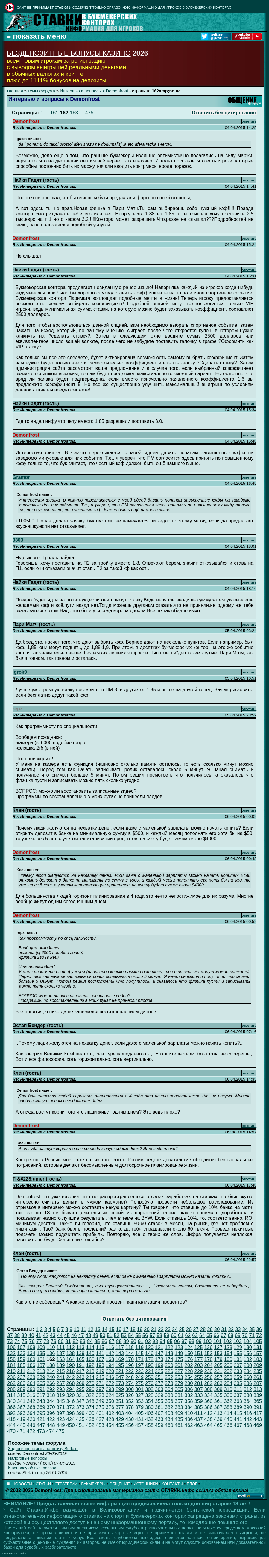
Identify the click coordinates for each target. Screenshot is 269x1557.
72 (259, 1335)
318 (51, 1395)
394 (31, 1413)
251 (159, 1377)
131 (257, 1347)
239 (41, 1377)
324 (110, 1395)
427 (100, 1419)
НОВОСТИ (22, 1484)
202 (189, 1365)
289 (21, 1389)
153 (218, 1353)
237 (21, 1377)
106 (11, 1347)
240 (51, 1377)
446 (31, 1425)
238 (31, 1377)
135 (41, 1353)
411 (198, 1413)
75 (25, 1341)
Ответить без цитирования (224, 112)
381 (159, 1407)
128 (228, 1347)
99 (199, 1341)
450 (70, 1425)
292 (51, 1389)
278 (169, 1383)
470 (11, 1431)
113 (80, 1347)
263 (21, 1383)
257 (218, 1377)
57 (152, 1335)
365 (257, 1401)
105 (257, 1341)
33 (238, 1329)
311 (238, 1389)
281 (198, 1383)
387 (218, 1407)
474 (50, 1431)
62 (188, 1335)
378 (129, 1407)
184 (11, 1365)
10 (77, 1329)
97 (184, 1341)
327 (139, 1395)
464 (208, 1425)
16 (118, 1329)
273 (119, 1383)
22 (161, 1329)
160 (31, 1359)
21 (154, 1329)
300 (129, 1389)
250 (149, 1377)
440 (228, 1419)
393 (21, 1413)
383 (179, 1407)
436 (189, 1419)
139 (80, 1353)
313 (257, 1389)
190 (70, 1365)
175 (179, 1359)
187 (41, 1365)
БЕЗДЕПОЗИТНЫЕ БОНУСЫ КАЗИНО (69, 53)
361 (218, 1401)
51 (110, 1335)
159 (21, 1359)
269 (80, 1383)
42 (45, 1335)
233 (238, 1371)
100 (207, 1341)
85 (97, 1341)
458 (149, 1425)
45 (67, 1335)
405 (139, 1413)
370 (51, 1407)
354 (149, 1401)
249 (139, 1377)
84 (90, 1341)
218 (90, 1371)
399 (80, 1413)
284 (228, 1383)
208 (248, 1365)
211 (21, 1371)
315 (21, 1395)
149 (179, 1353)
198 (149, 1365)
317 (41, 1395)
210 (11, 1371)
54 (131, 1335)
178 (208, 1359)
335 (218, 1395)
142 (110, 1353)
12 (90, 1329)
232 (228, 1371)
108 (31, 1347)
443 (257, 1419)
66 (216, 1335)
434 (169, 1419)
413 (218, 1413)
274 (129, 1383)
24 (175, 1329)
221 (119, 1371)
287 (257, 1383)
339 (257, 1395)
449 (61, 1425)
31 (224, 1329)
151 (198, 1353)
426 (90, 1419)
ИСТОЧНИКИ (145, 1484)
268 (70, 1383)
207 (238, 1365)
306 (189, 1389)
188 (51, 1365)
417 (257, 1413)
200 (169, 1365)
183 (257, 1359)
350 (110, 1401)
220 (110, 1371)
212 (31, 1371)
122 (169, 1347)
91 (141, 1341)
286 (248, 1383)
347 (80, 1401)
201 (179, 1365)
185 (21, 1365)
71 (252, 1335)
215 (61, 1371)
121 (159, 1347)
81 (68, 1341)
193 (100, 1365)
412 (208, 1413)
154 (228, 1353)
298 (110, 1389)
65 (209, 1335)
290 (31, 1389)
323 (100, 1395)
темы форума (41, 91)
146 (149, 1353)
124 (189, 1347)
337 (238, 1395)
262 (11, 1383)
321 (80, 1395)
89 (126, 1341)
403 (119, 1413)
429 (119, 1419)
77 (39, 1341)
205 (218, 1365)
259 (238, 1377)
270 (90, 1383)
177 (198, 1359)
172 (149, 1359)
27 (196, 1329)
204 (208, 1365)
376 (110, 1407)
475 (89, 113)
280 (189, 1383)
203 (198, 1365)
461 (179, 1425)
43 (53, 1335)
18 (133, 1329)
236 (11, 1377)
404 (129, 1413)
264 (31, 1383)
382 (169, 1407)
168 (110, 1359)
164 (70, 1359)
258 (228, 1377)
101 (217, 1341)
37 (10, 1335)
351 (119, 1401)
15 (112, 1329)
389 (238, 1407)
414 (228, 1413)
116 (110, 1347)
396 (51, 1413)
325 (119, 1395)
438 (208, 1419)
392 (11, 1413)
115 (100, 1347)
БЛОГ (192, 1484)
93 (155, 1341)
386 (208, 1407)
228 (189, 1371)
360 (208, 1401)
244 (90, 1377)
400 (90, 1413)
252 (169, 1377)
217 (80, 1371)
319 (61, 1395)
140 (90, 1353)
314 (11, 1395)
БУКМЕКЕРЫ (93, 1484)
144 (129, 1353)
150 (189, 1353)
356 (169, 1401)
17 (126, 1329)
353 (139, 1401)
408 (169, 1413)
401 (100, 1413)
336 (228, 1395)
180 (228, 1359)
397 (61, 1413)
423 (61, 1419)
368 (31, 1407)
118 (129, 1347)
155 (238, 1353)
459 (159, 1425)
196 (129, 1365)
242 (70, 1377)
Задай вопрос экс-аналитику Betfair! (43, 1448)
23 (168, 1329)
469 (257, 1425)
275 (139, 1383)
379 (139, 1407)
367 (21, 1407)
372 (70, 1407)
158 (11, 1359)
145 (139, 1353)
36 (259, 1329)
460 (169, 1425)
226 (169, 1371)
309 (218, 1389)
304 (169, 1389)
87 (112, 1341)
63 (195, 1335)
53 (124, 1335)
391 (257, 1407)
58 (159, 1335)
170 (129, 1359)
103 (237, 1341)
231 (218, 1371)
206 (228, 1365)
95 (170, 1341)
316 (31, 1395)
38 (17, 1335)
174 (169, 1359)
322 (90, 1395)
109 (41, 1347)
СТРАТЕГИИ (65, 1484)
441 (238, 1419)
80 (61, 1341)
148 (169, 1353)
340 (11, 1401)
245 (100, 1377)
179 (218, 1359)
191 (80, 1365)
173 (159, 1359)
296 (90, 1389)
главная (15, 91)
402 (110, 1413)
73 (10, 1341)
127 (218, 1347)
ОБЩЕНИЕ (119, 1484)
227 (179, 1371)
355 (159, 1401)
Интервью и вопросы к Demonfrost (94, 91)
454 (110, 1425)
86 (104, 1341)
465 (218, 1425)
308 (208, 1389)
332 (189, 1395)
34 (245, 1329)
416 (248, 1413)
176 (189, 1359)
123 (179, 1347)
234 (248, 1371)
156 (248, 1353)
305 (179, 1389)
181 (238, 1359)
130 (248, 1347)
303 (159, 1389)
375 (100, 1407)
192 (90, 1365)
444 (11, 1425)
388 (228, 1407)
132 (11, 1353)
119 (139, 1347)
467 (238, 1425)
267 (61, 1383)
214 (51, 1371)
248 (129, 1377)
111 (61, 1347)
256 (208, 1377)
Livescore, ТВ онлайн (14, 1553)
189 (61, 1365)
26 (189, 1329)
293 (61, 1389)
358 (189, 1401)
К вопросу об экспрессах (32, 1467)
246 (110, 1377)
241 (61, 1377)
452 (90, 1425)
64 (202, 1335)
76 (32, 1341)
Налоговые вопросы (27, 1458)
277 (159, 1383)
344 (51, 1401)
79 (54, 1341)
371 (61, 1407)
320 (70, 1395)
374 (90, 1407)
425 (80, 1419)
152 (208, 1353)
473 (41, 1431)
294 (70, 1389)
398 (70, 1413)
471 (21, 1431)
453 (100, 1425)
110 (51, 1347)
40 (31, 1335)
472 (31, 1431)
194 (110, 1365)
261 (257, 1377)
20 (147, 1329)
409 (179, 1413)
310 (228, 1389)
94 (162, 1341)
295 (80, 1389)
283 (218, 1383)
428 (110, 1419)
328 (149, 1395)
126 (208, 1347)
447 (41, 1425)
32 (231, 1329)
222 (129, 1371)
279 (179, 1383)
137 (61, 1353)
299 (119, 1389)
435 (179, 1419)
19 (140, 1329)
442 (248, 1419)
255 (198, 1377)
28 (203, 1329)
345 (61, 1401)
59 (166, 1335)
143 (119, 1353)
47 (81, 1335)
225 (159, 1371)
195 (119, 1365)
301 (139, 1389)
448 (51, 1425)
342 (31, 1401)
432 (149, 1419)
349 (100, 1401)
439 (218, 1419)
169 (119, 1359)
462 (189, 1425)
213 (41, 1371)
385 (198, 1407)
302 (149, 1389)
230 (208, 1371)
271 (100, 1383)
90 (133, 1341)
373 (80, 1407)
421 (41, 1419)
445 (21, 1425)
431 (139, 1419)
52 (117, 1335)
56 (145, 1335)
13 (98, 1329)
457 (139, 1425)
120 (149, 1347)
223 (139, 1371)
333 (198, 1395)
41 (38, 1335)
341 (21, 1401)
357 (179, 1401)
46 (74, 1335)
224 (149, 1371)
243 (80, 1377)
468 (248, 1425)
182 (248, 1359)
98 (191, 1341)
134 (31, 1353)
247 (119, 1377)
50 (102, 1335)
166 (90, 1359)
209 (257, 1365)
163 (74, 113)
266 (51, 1383)
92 (148, 1341)
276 (149, 1383)
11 (83, 1329)
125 (198, 1347)
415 (238, 1413)
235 (257, 1371)
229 (198, 1371)
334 (208, 1395)
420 (31, 1419)
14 (104, 1329)
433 (159, 1419)
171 (139, 1359)
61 (181, 1335)
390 (248, 1407)
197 (139, 1365)
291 (41, 1389)
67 (223, 1335)
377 (119, 1407)
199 (159, 1365)
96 (177, 1341)
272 (110, 1383)
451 (80, 1425)
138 (70, 1353)
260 (248, 1377)
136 (51, 1353)
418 (11, 1419)
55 (138, 1335)
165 (80, 1359)
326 (129, 1395)
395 (41, 1413)
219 (100, 1371)
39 (24, 1335)
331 (179, 1395)
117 (119, 1347)
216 (70, 1371)
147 (159, 1353)
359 (198, 1401)
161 (54, 113)
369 (41, 1407)
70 (245, 1335)
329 (159, 1395)
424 (70, 1419)
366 (11, 1407)
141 (100, 1353)
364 (248, 1401)
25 (182, 1329)
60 (174, 1335)
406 (149, 1413)
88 (119, 1341)
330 (169, 1395)
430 (129, 1419)
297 (100, 1389)
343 (41, 1401)
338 (248, 1395)
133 (21, 1353)
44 (60, 1335)
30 (217, 1329)
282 (208, 1383)
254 (189, 1377)
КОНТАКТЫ (172, 1484)
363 (238, 1401)
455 (119, 1425)
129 (238, 1347)
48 (88, 1335)
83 (83, 1341)
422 (51, 1419)
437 (198, 1419)
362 (228, 1401)
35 (252, 1329)
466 (228, 1425)
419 (21, 1419)
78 (46, 1341)
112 (70, 1347)
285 (238, 1383)
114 (90, 1347)
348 (90, 1401)
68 (230, 1335)
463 (198, 1425)
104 (248, 1341)
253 (179, 1377)
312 (248, 1389)
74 (17, 1341)
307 (198, 1389)
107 (21, 1347)
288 (11, 1389)
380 (149, 1407)
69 (238, 1335)
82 (75, 1341)
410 (189, 1413)
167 (100, 1359)
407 (159, 1413)
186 (31, 1365)
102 (227, 1341)
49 (95, 1335)
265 (41, 1383)
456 (129, 1425)
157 (257, 1353)
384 (189, 1407)
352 (129, 1401)
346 (70, 1401)
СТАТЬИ (43, 1484)
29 (210, 1329)
